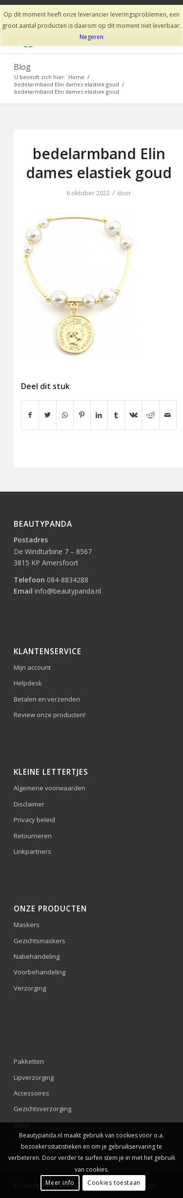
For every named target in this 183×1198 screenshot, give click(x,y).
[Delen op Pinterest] (82, 415)
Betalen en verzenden (47, 699)
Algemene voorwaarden (49, 788)
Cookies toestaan (114, 1182)
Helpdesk (28, 683)
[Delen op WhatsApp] (65, 415)
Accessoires (31, 1093)
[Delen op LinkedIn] (99, 415)
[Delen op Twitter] (47, 415)
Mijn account (32, 667)
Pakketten (29, 1061)
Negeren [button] (91, 37)
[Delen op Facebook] (30, 415)
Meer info (59, 1182)
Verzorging (30, 988)
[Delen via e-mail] (168, 415)
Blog (22, 67)
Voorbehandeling (39, 972)
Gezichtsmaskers (39, 940)
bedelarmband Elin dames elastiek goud (99, 163)
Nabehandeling (37, 956)
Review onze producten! (49, 714)
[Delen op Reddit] (150, 415)
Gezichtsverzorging (42, 1108)
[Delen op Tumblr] (116, 415)
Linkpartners (32, 851)
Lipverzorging (34, 1077)
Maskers (27, 924)
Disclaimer (29, 804)
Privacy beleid (34, 819)
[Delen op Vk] (133, 415)
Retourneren (33, 835)
